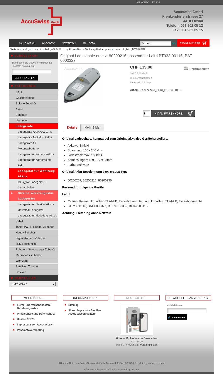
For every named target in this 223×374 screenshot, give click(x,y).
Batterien (21, 114)
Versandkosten (143, 78)
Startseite (14, 49)
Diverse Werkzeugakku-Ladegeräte (94, 49)
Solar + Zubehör (26, 103)
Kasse (156, 2)
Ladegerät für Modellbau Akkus (37, 215)
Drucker (21, 272)
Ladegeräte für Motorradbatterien (29, 145)
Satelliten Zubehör (27, 266)
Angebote (48, 43)
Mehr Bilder (92, 127)
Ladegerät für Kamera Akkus (36, 154)
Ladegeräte (37, 49)
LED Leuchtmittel (26, 243)
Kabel (19, 221)
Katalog (25, 49)
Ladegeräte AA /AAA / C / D (35, 131)
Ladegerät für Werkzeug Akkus (60, 49)
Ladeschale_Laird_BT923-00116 (129, 49)
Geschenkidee (25, 97)
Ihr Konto (142, 2)
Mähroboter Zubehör (29, 255)
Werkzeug (22, 260)
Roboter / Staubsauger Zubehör (36, 249)
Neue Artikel (27, 43)
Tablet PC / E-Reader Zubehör (35, 226)
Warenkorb (190, 43)
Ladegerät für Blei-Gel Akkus (36, 204)
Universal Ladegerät (30, 209)
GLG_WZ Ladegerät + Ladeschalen (32, 184)
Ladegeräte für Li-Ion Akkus (35, 137)
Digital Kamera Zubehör (31, 238)
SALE (19, 92)
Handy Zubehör (25, 232)
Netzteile (21, 120)
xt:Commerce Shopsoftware (125, 369)
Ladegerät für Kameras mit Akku (34, 162)
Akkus (19, 109)
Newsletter (68, 43)
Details (72, 127)
